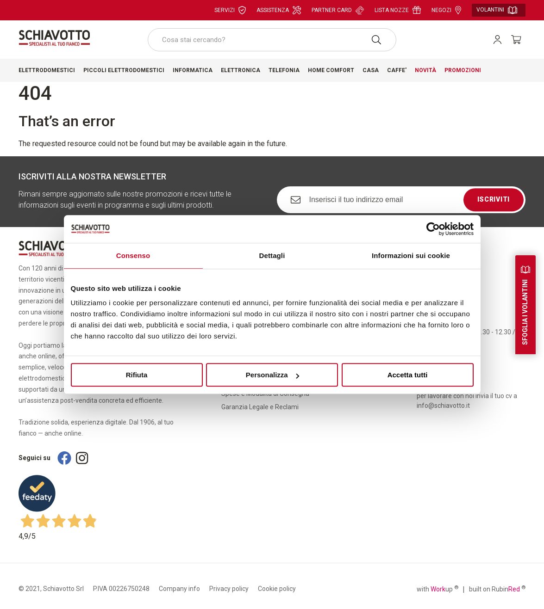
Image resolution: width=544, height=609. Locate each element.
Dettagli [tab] (272, 255)
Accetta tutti (408, 375)
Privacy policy (229, 588)
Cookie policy (277, 588)
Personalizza (272, 375)
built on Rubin (497, 588)
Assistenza (278, 10)
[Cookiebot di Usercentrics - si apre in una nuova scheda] (433, 229)
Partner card (338, 10)
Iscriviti (493, 199)
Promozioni (462, 70)
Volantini (496, 10)
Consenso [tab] (133, 255)
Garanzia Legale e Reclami (260, 407)
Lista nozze (398, 10)
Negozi (446, 10)
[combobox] (272, 39)
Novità (425, 70)
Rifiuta (137, 375)
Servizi (230, 10)
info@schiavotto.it (443, 405)
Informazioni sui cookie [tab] (411, 255)
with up (437, 588)
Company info (179, 588)
